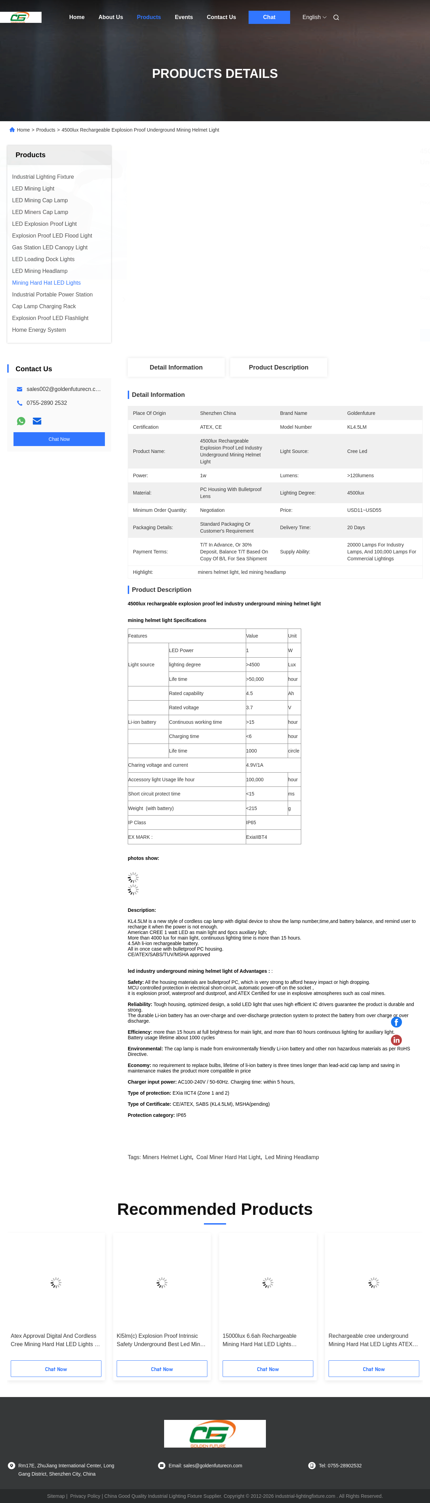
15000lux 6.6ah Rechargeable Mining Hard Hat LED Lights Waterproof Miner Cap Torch (260, 1341)
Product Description (278, 367)
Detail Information (176, 367)
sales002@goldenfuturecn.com (65, 389)
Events (184, 17)
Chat (269, 17)
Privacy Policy (85, 1496)
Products (149, 17)
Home (76, 17)
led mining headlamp (292, 1157)
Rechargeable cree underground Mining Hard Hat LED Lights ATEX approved (370, 1341)
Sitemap (56, 1496)
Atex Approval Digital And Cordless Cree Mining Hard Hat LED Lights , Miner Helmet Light (53, 1341)
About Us (110, 17)
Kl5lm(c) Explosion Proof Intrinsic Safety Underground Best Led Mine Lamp (160, 1341)
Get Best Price (312, 335)
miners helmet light (167, 1157)
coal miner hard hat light (228, 1157)
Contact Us (221, 17)
